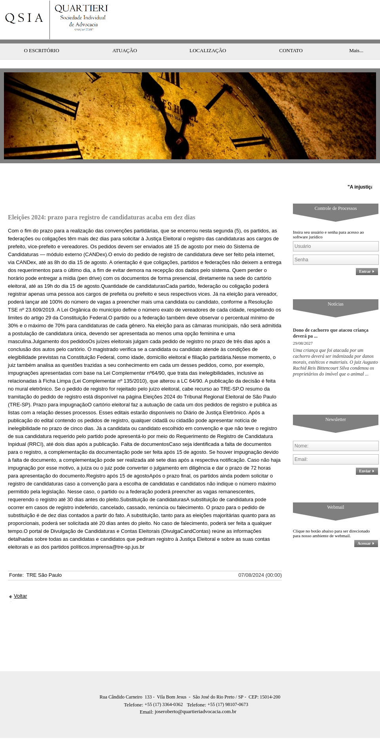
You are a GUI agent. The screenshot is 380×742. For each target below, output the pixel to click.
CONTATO (290, 35)
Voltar (20, 580)
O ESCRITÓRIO (41, 35)
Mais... (356, 35)
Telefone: (134, 689)
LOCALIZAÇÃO (208, 35)
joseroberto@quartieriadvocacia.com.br (188, 696)
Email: (147, 696)
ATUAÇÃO (124, 35)
